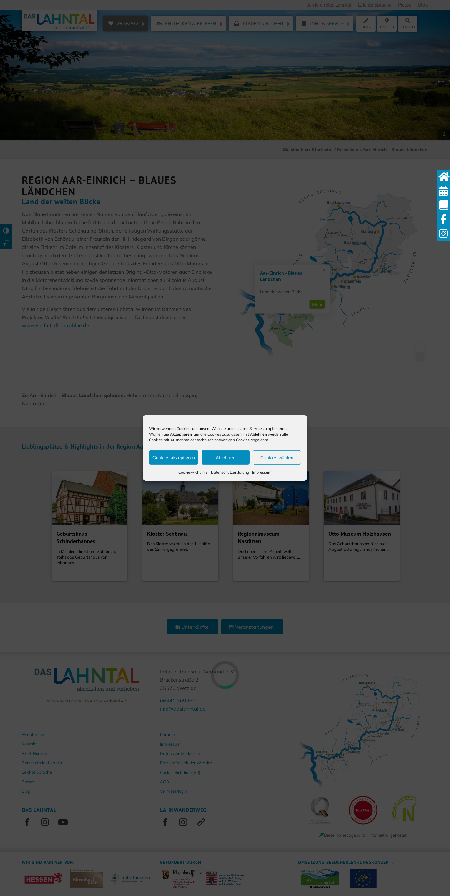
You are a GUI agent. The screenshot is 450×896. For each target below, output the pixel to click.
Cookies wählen (276, 457)
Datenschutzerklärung (230, 472)
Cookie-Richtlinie (193, 472)
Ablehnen (225, 457)
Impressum (262, 472)
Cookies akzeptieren (173, 457)
